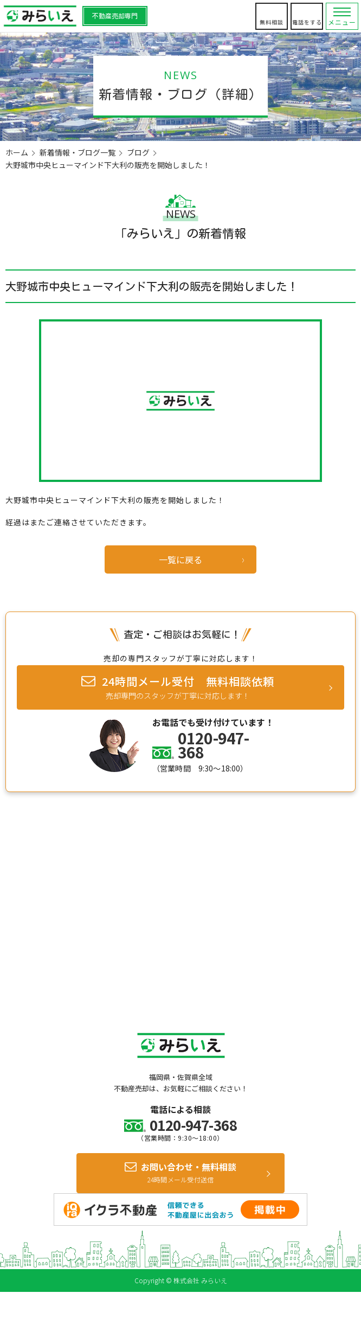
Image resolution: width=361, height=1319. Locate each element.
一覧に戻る (180, 559)
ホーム (16, 152)
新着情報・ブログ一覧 (77, 152)
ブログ (138, 152)
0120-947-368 (213, 745)
